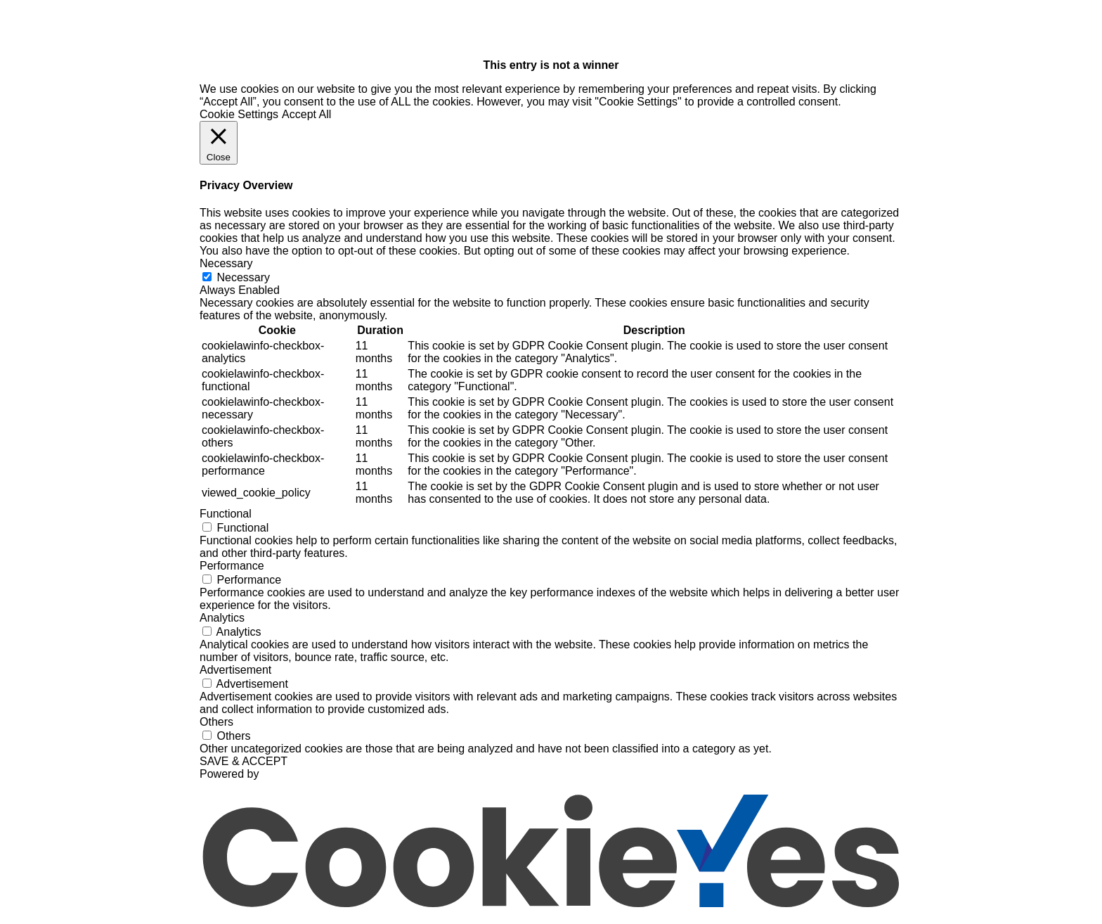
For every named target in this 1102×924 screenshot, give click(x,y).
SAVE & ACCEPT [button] (243, 761)
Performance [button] (232, 566)
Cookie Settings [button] (239, 114)
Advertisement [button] (235, 670)
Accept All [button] (306, 114)
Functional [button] (226, 514)
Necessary (243, 277)
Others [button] (216, 722)
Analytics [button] (222, 618)
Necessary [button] (226, 263)
